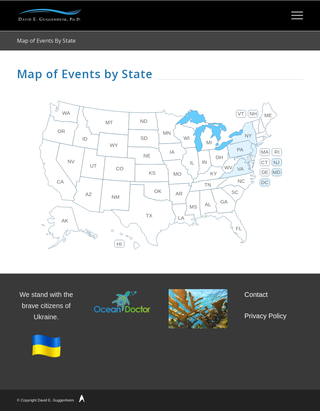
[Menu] (294, 15)
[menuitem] (294, 15)
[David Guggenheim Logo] (49, 15)
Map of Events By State (46, 40)
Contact (256, 294)
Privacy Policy (265, 316)
